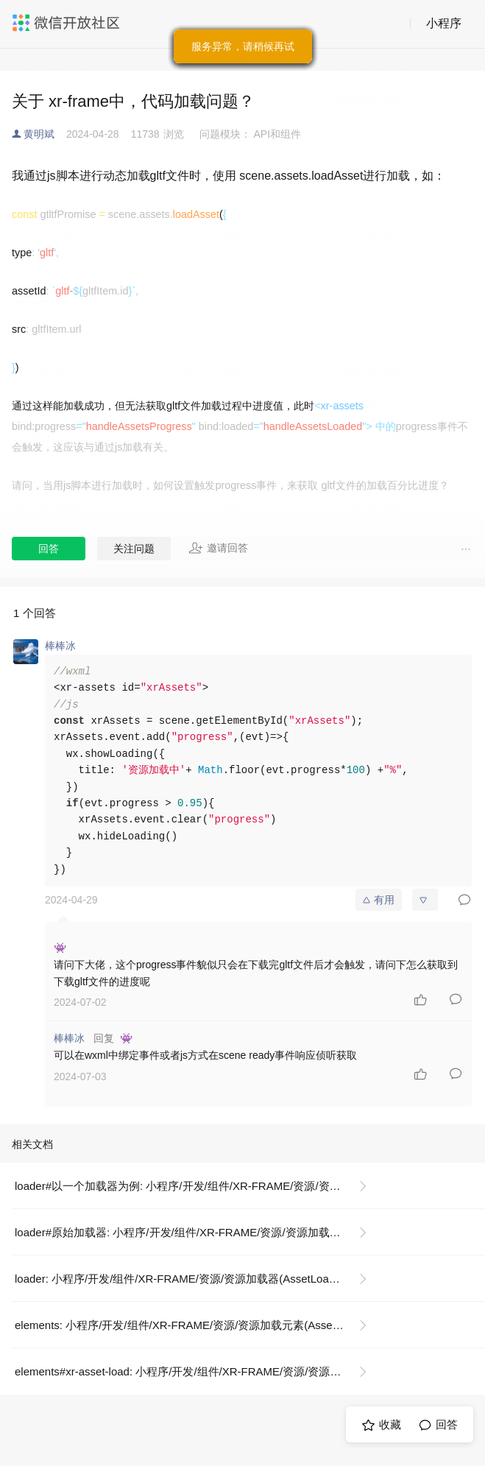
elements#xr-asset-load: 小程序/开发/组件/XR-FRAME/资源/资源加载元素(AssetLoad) (197, 1371)
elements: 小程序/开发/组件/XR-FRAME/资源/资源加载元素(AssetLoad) (189, 1325)
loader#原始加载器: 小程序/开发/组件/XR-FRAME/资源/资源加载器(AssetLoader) (197, 1232)
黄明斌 (39, 134)
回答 (48, 548)
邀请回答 (218, 548)
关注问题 (134, 548)
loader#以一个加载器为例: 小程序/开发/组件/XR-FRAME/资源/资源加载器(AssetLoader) (197, 1186)
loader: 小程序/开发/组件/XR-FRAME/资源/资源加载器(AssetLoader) (181, 1278)
